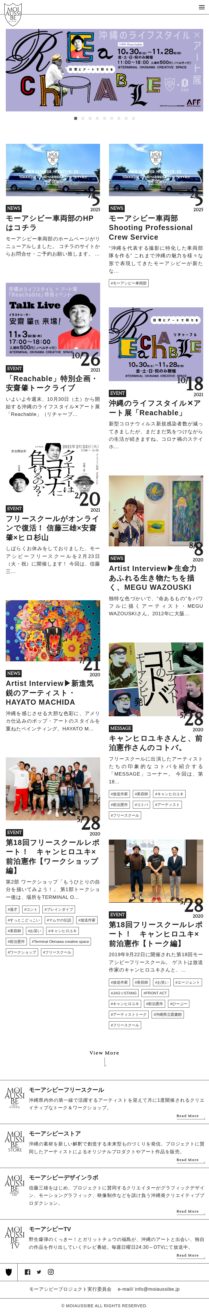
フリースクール (126, 815)
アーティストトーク (130, 1014)
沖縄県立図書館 (169, 1014)
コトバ (142, 805)
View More (105, 1053)
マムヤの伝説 (60, 920)
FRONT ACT (156, 993)
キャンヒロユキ (170, 794)
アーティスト (168, 805)
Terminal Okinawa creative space (61, 941)
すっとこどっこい (25, 920)
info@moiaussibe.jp (157, 1289)
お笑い (35, 931)
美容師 (142, 794)
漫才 (13, 909)
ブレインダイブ (60, 909)
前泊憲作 (120, 805)
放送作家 (120, 794)
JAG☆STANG (125, 993)
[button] (75, 118)
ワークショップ (23, 952)
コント (32, 909)
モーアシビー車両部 (130, 283)
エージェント (189, 982)
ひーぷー (179, 1004)
